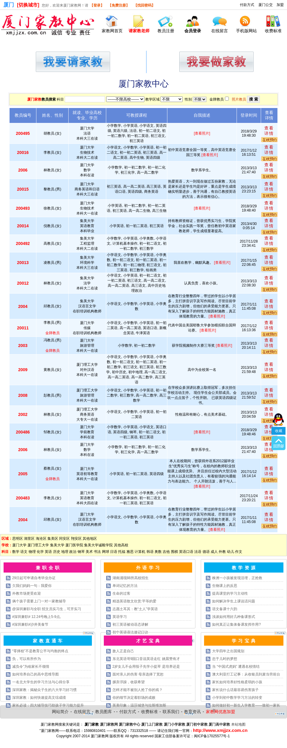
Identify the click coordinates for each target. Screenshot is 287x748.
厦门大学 (19, 545)
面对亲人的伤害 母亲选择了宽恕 (137, 674)
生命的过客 (121, 593)
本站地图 (238, 724)
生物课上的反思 (224, 586)
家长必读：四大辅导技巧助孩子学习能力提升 (48, 705)
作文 (238, 552)
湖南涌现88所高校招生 (130, 578)
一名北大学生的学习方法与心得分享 (41, 682)
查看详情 (269, 131)
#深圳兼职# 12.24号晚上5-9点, (36, 617)
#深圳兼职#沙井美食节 (30, 624)
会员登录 (192, 30)
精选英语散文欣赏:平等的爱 (134, 601)
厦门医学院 (74, 545)
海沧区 (41, 538)
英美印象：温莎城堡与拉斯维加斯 (139, 705)
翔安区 (76, 538)
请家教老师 (139, 30)
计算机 (140, 552)
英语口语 (186, 552)
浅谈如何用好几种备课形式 (233, 617)
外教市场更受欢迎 (26, 593)
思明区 (17, 538)
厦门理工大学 (38, 545)
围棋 (174, 552)
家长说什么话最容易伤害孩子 (235, 690)
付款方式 (247, 5)
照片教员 (239, 99)
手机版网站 (246, 30)
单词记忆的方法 (125, 586)
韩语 (150, 552)
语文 (23, 552)
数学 (15, 552)
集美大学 (57, 545)
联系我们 (171, 711)
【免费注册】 (118, 5)
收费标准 (273, 30)
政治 (72, 552)
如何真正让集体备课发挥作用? (236, 624)
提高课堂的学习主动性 (230, 593)
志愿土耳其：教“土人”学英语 (135, 609)
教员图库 (103, 711)
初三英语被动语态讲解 (130, 624)
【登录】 (97, 5)
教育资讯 (192, 711)
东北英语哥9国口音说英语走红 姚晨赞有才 (146, 659)
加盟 (280, 5)
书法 (97, 552)
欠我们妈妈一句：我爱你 (32, 586)
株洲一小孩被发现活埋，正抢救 (237, 578)
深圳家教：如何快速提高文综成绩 (39, 697)
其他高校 (121, 545)
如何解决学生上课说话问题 (233, 601)
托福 (121, 552)
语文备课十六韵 (224, 609)
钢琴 (81, 552)
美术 (89, 552)
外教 (222, 552)
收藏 (278, 392)
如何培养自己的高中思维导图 (35, 674)
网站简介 (60, 711)
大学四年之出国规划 (228, 651)
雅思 (130, 552)
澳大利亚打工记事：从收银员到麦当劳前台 (246, 674)
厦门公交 (265, 5)
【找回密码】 (144, 5)
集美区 (52, 538)
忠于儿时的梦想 (224, 659)
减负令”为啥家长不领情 (30, 666)
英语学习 (119, 617)
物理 (32, 552)
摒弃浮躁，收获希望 (128, 682)
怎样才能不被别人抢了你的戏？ (137, 690)
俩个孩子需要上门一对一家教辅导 (39, 601)
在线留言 (219, 30)
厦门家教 (34, 99)
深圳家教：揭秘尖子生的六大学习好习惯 (44, 690)
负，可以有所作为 (26, 659)
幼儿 (230, 552)
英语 (48, 552)
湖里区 (29, 538)
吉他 (166, 552)
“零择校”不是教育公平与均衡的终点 (40, 651)
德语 (206, 552)
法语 (197, 552)
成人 (214, 552)
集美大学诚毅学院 (98, 545)
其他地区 (90, 538)
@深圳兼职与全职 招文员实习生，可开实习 (46, 609)
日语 (113, 552)
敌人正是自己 (123, 651)
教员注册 (166, 30)
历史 (56, 552)
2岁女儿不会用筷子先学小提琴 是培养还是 (146, 666)
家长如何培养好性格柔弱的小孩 (237, 682)
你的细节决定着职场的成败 (133, 697)
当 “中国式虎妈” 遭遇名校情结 (236, 666)
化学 (40, 552)
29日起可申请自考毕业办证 (33, 578)
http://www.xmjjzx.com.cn (220, 730)
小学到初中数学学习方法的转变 (237, 697)
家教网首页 (112, 30)
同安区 (64, 538)
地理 (64, 552)
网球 (105, 552)
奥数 (158, 552)
